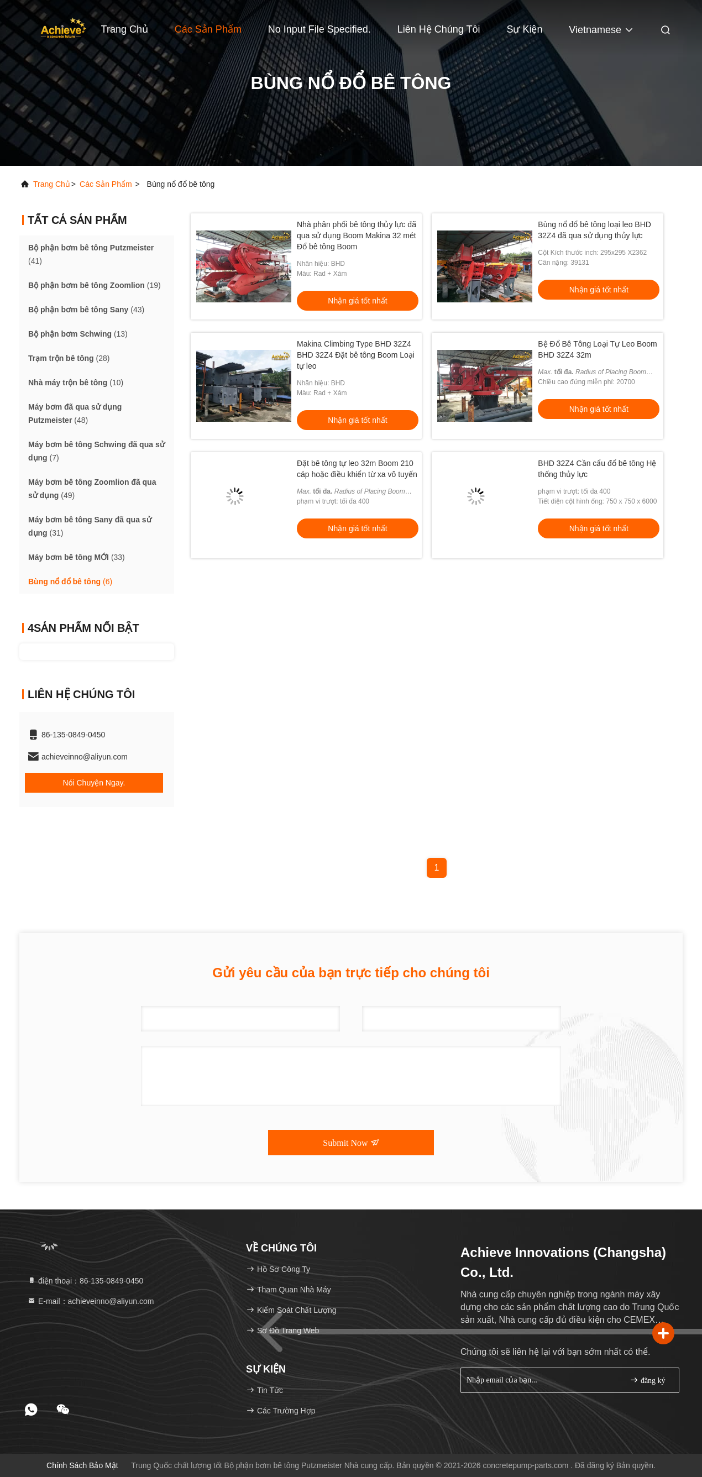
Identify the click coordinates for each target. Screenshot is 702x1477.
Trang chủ (51, 184)
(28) (68, 358)
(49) (92, 489)
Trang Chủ (124, 29)
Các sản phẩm (208, 29)
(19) (94, 285)
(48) (75, 413)
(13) (78, 333)
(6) (70, 581)
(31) (89, 526)
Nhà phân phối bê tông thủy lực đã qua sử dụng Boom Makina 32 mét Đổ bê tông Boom (356, 235)
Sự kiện (524, 29)
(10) (75, 382)
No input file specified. (319, 29)
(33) (76, 557)
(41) (91, 254)
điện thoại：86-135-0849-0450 (85, 1280)
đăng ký (647, 1380)
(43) (86, 309)
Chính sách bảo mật (82, 1465)
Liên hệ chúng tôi (438, 29)
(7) (96, 451)
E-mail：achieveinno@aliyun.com (90, 1301)
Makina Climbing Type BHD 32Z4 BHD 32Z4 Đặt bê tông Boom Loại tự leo (356, 354)
